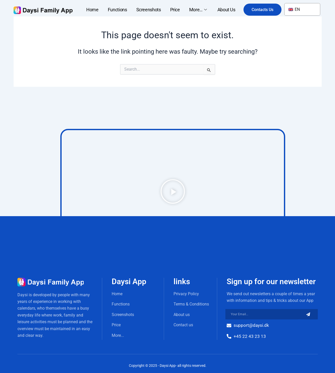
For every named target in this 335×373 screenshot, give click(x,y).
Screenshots (148, 9)
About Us (226, 9)
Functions (117, 9)
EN (294, 9)
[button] (173, 192)
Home (92, 9)
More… (198, 9)
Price (175, 9)
